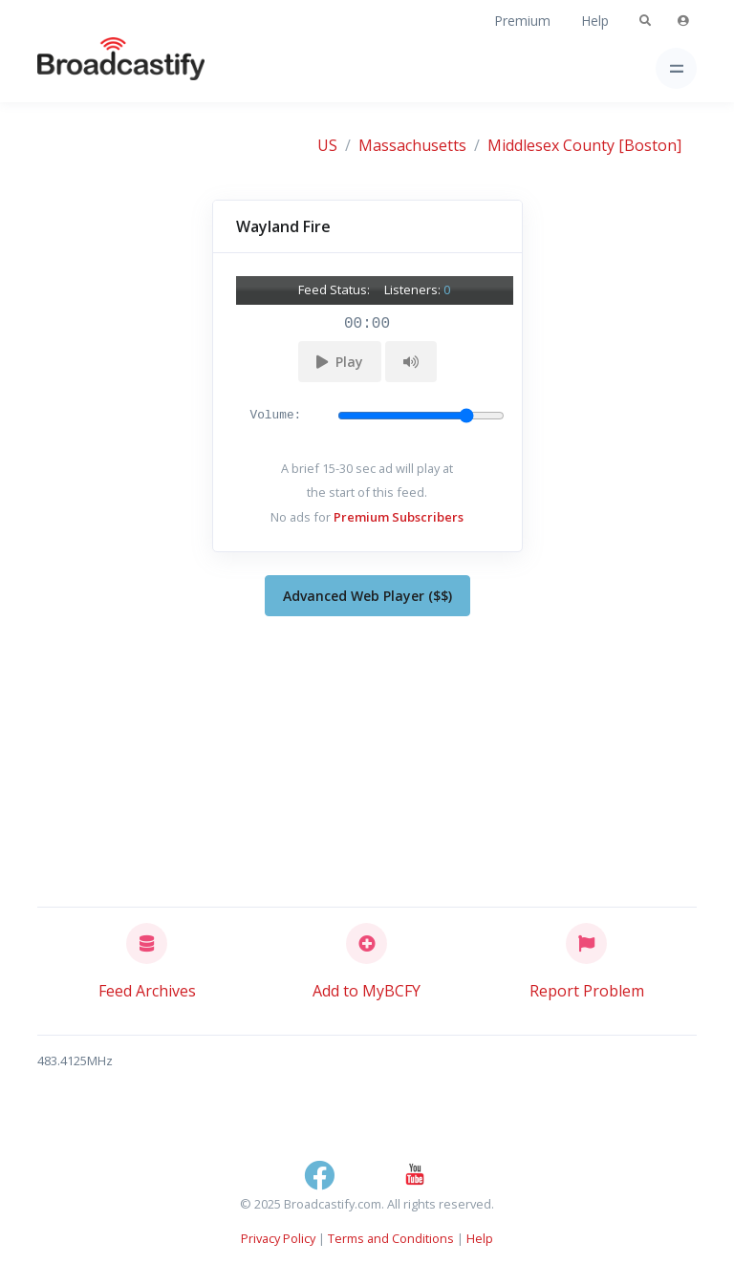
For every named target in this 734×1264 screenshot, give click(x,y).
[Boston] (649, 145)
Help (595, 20)
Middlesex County (551, 145)
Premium (522, 20)
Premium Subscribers (399, 516)
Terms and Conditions (391, 1238)
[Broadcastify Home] (90, 68)
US (327, 145)
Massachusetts (412, 145)
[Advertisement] (367, 757)
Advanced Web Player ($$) (367, 596)
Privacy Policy (278, 1238)
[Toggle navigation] (676, 68)
